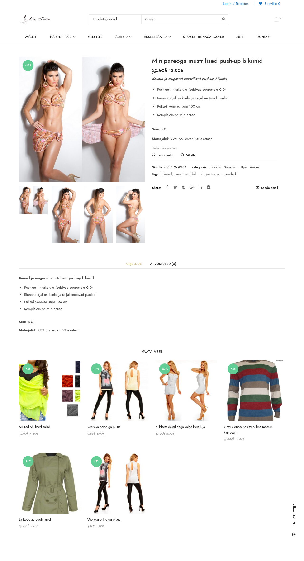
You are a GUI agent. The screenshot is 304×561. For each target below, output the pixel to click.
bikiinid (166, 174)
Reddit (208, 187)
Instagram (294, 534)
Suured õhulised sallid (34, 427)
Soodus (216, 167)
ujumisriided (226, 174)
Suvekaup (231, 167)
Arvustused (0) (163, 264)
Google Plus (192, 187)
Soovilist (271, 3)
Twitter (175, 187)
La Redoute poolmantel (35, 519)
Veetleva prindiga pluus (103, 427)
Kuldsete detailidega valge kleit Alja (180, 427)
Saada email (269, 187)
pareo (210, 174)
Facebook (167, 187)
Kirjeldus (134, 264)
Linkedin (200, 187)
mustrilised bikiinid (189, 174)
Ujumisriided (250, 167)
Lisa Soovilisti (165, 155)
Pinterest (183, 187)
